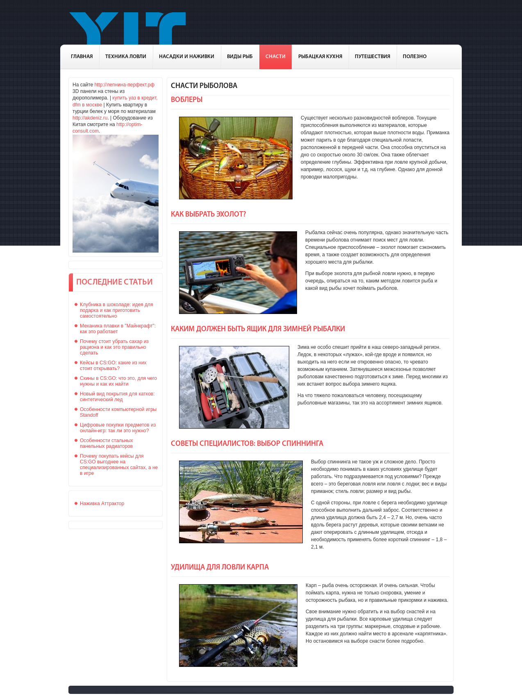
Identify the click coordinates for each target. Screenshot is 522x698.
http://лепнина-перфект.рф (124, 85)
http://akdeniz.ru (90, 118)
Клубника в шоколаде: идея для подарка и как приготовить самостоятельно (116, 310)
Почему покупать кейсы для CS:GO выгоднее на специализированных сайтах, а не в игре (119, 464)
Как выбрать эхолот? (208, 215)
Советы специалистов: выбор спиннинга (247, 444)
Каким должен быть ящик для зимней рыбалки (258, 329)
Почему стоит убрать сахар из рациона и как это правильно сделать (114, 347)
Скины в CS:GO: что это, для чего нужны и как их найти (118, 381)
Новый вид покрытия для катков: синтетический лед (117, 396)
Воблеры (186, 100)
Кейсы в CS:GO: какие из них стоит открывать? (113, 365)
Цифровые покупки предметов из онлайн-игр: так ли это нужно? (118, 428)
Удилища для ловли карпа (220, 568)
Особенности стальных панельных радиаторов (106, 443)
